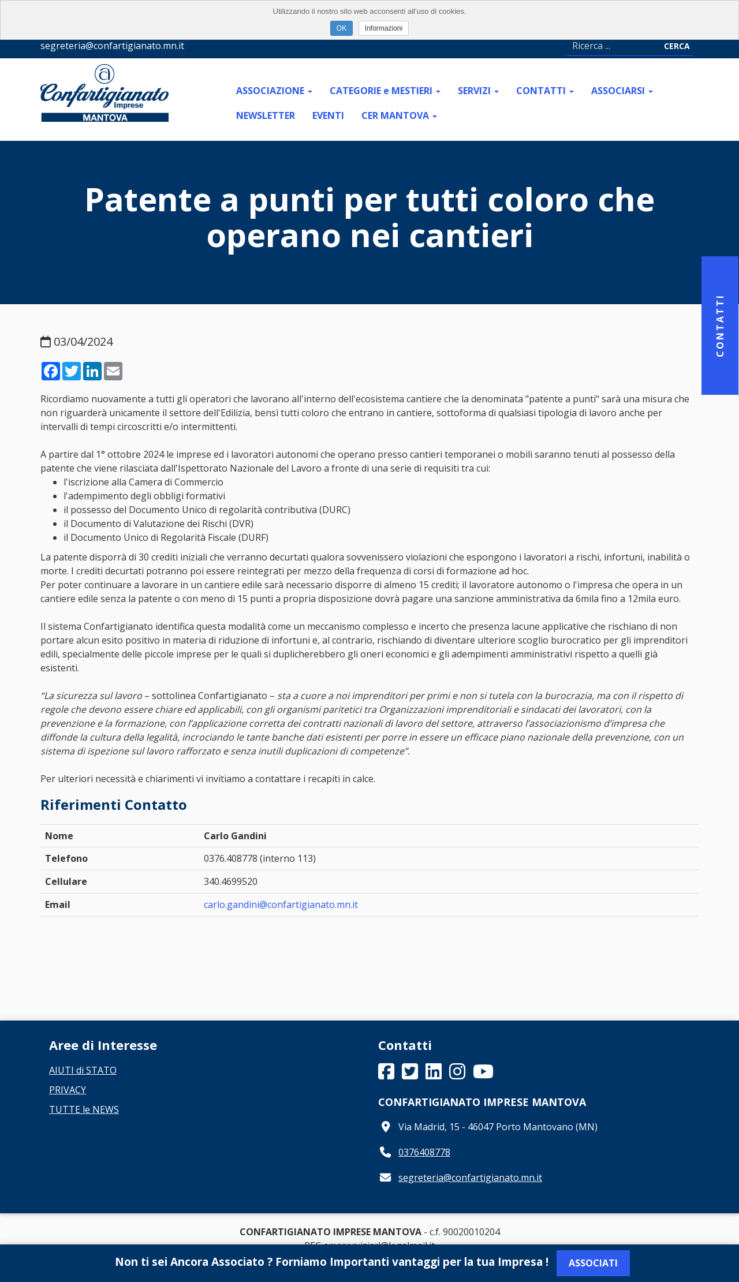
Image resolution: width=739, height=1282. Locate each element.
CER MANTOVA (399, 115)
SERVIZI (478, 90)
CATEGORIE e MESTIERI (385, 90)
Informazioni (383, 28)
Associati (593, 1263)
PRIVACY (67, 1089)
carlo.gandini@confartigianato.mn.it (281, 904)
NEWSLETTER (265, 115)
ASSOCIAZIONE (274, 90)
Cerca (677, 45)
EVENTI (328, 115)
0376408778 (424, 1152)
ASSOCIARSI (622, 90)
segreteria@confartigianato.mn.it (470, 1177)
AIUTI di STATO (83, 1070)
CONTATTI (545, 90)
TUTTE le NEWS (84, 1109)
